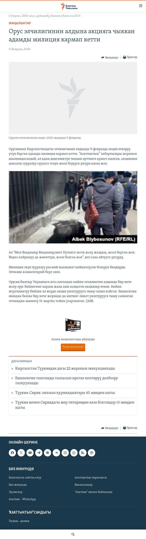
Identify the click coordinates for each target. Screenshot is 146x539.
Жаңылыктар (20, 23)
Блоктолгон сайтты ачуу (25, 477)
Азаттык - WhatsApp (22, 499)
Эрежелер (15, 492)
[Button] (109, 57)
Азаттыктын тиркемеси (91, 477)
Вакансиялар (84, 484)
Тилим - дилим (19, 521)
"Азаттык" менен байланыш (93, 492)
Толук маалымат (73, 346)
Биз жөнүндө (18, 484)
